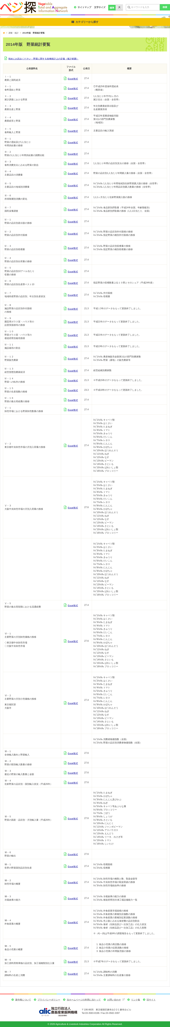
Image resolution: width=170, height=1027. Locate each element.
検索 (165, 7)
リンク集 (135, 1000)
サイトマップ (84, 7)
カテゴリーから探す (87, 22)
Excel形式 (73, 79)
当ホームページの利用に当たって (84, 1000)
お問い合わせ (114, 1000)
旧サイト (151, 1000)
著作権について (23, 1000)
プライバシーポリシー (49, 1000)
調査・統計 (14, 33)
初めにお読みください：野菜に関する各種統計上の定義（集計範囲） (43, 59)
